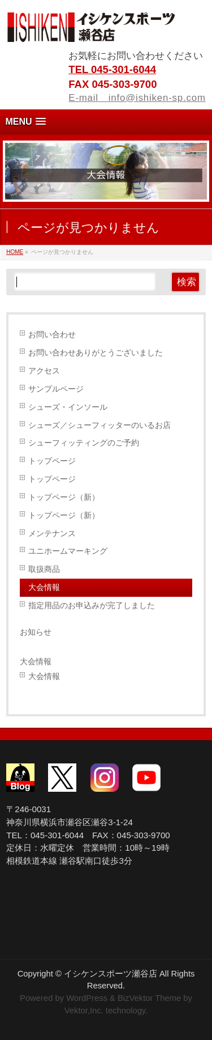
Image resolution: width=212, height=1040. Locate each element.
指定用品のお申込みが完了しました (91, 605)
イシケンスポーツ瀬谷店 (110, 973)
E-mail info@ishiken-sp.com (136, 97)
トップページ (52, 460)
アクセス (44, 370)
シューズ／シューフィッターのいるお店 (99, 425)
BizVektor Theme (149, 998)
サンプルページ (56, 388)
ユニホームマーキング (67, 550)
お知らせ (35, 631)
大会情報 (44, 587)
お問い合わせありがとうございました (95, 352)
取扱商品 (44, 569)
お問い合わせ (52, 334)
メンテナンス (52, 533)
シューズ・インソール (67, 406)
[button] (106, 121)
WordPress (86, 998)
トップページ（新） (63, 497)
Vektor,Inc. (83, 1010)
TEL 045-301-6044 (112, 69)
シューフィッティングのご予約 (83, 442)
